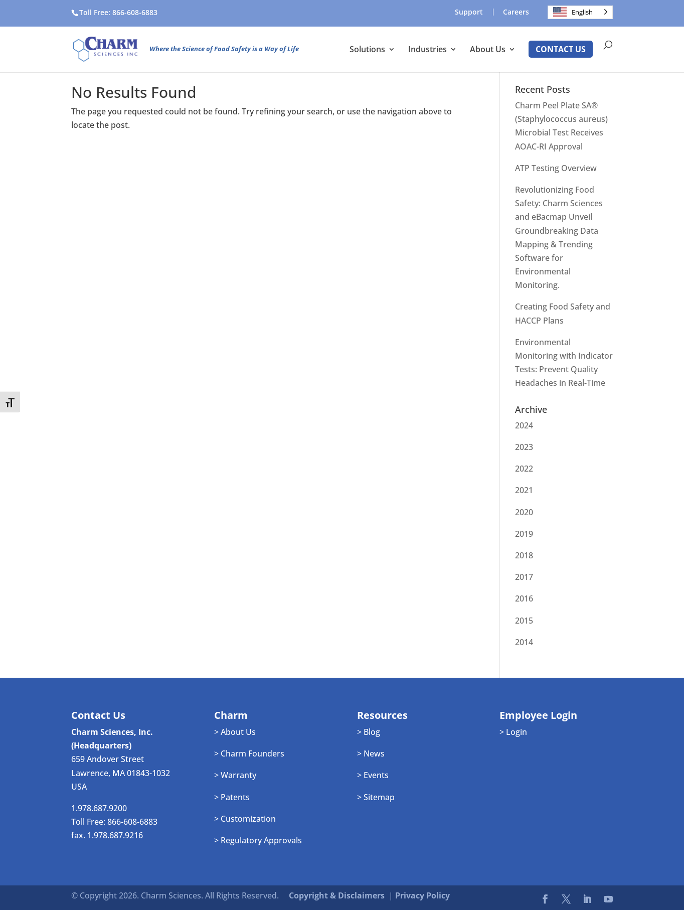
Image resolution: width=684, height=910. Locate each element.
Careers (516, 12)
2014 (524, 642)
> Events (373, 775)
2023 (524, 446)
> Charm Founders (249, 753)
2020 (524, 512)
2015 (524, 620)
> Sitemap (376, 797)
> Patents (232, 797)
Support (469, 12)
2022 (524, 468)
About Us (487, 50)
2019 (524, 533)
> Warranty (235, 775)
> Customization (245, 818)
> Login (513, 731)
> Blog (368, 731)
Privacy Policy (422, 895)
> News (371, 753)
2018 (524, 555)
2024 (524, 425)
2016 (524, 598)
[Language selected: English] (580, 12)
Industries (427, 50)
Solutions (367, 50)
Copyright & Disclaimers (337, 895)
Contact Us (561, 49)
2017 (524, 576)
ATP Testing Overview (556, 168)
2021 (524, 490)
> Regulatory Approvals (258, 840)
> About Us (235, 731)
